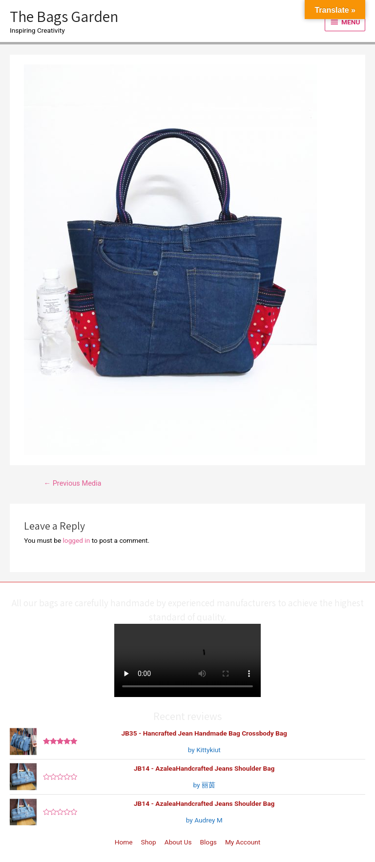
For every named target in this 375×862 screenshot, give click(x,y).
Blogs (208, 842)
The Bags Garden (64, 16)
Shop (148, 842)
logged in (76, 540)
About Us (178, 842)
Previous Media (72, 483)
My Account (242, 842)
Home (124, 842)
